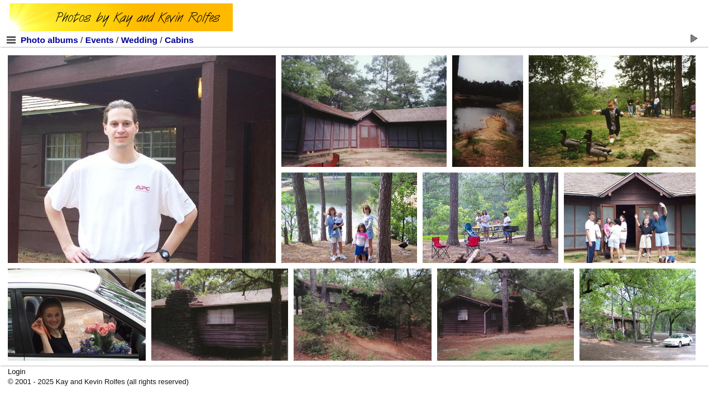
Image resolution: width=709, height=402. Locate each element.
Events (99, 40)
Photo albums (49, 40)
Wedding (139, 40)
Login (17, 371)
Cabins (179, 40)
